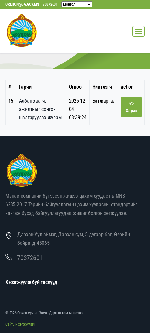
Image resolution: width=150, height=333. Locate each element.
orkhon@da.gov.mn (22, 4)
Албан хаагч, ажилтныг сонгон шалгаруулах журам (40, 109)
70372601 (50, 4)
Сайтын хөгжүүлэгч (20, 324)
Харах (131, 107)
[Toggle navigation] (138, 31)
